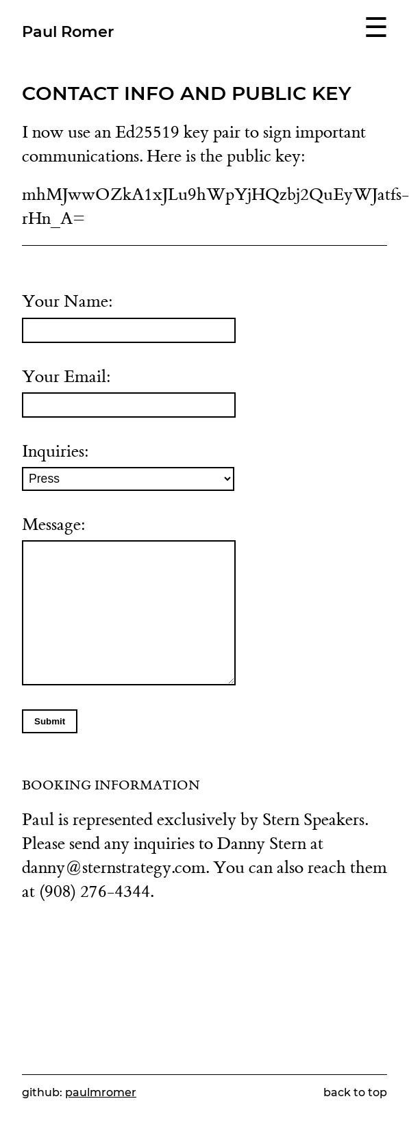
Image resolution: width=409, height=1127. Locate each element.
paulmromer (100, 1092)
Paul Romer (68, 31)
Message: (129, 599)
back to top (355, 1092)
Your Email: (129, 392)
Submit (49, 721)
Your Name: (129, 316)
